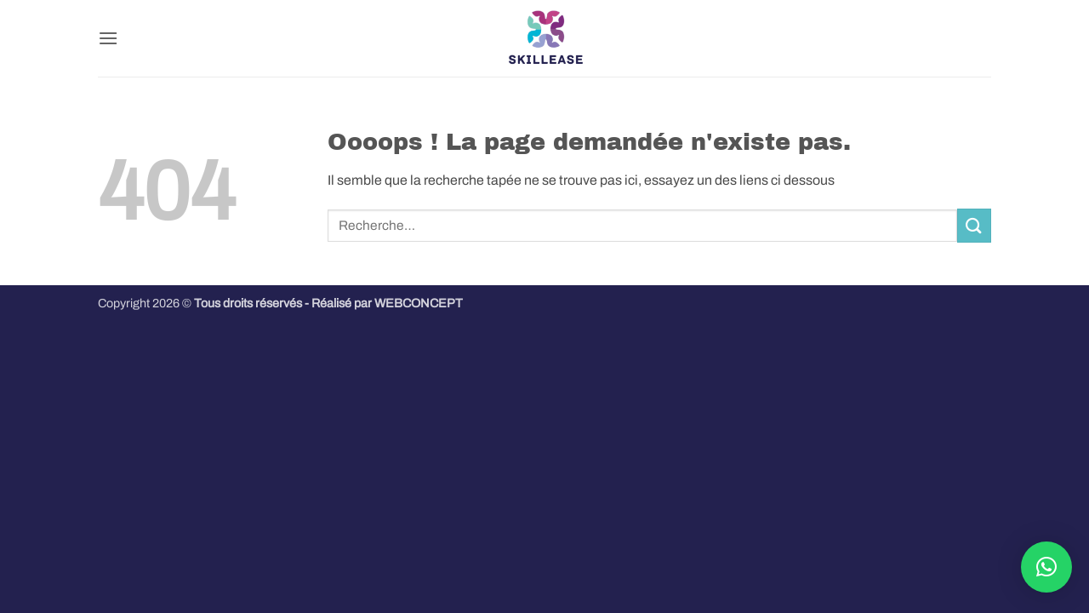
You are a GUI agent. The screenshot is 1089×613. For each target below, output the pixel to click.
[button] (108, 38)
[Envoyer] (974, 225)
